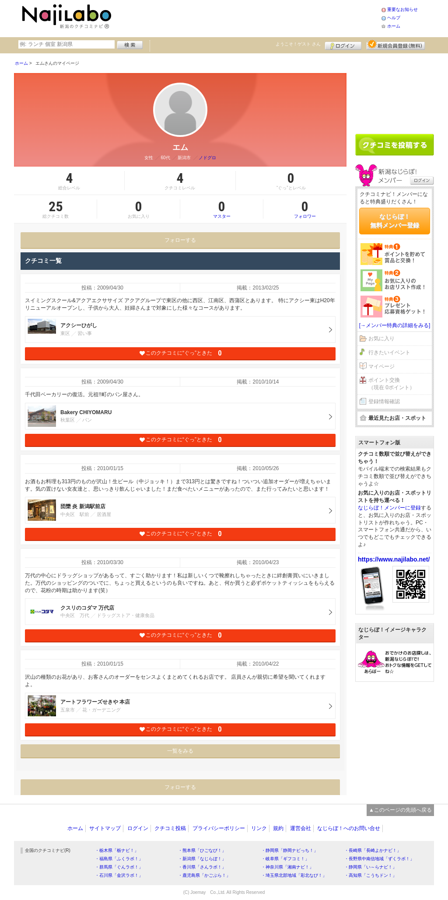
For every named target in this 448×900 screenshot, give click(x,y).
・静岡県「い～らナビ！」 (370, 867)
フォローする (180, 240)
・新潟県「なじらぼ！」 (202, 858)
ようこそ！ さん (298, 44)
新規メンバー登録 (395, 44)
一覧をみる (180, 751)
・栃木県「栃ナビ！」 (117, 850)
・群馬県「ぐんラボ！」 (119, 867)
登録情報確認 (384, 401)
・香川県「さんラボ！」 (202, 867)
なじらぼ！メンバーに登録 (389, 508)
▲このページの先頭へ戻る (400, 810)
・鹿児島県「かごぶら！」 (204, 875)
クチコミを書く (394, 145)
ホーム (393, 26)
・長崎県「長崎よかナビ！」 (372, 850)
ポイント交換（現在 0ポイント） (391, 384)
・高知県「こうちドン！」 (370, 875)
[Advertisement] (247, 17)
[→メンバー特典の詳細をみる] (394, 325)
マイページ (381, 366)
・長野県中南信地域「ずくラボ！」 (379, 858)
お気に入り (381, 338)
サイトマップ (105, 828)
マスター (221, 209)
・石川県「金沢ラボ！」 (119, 875)
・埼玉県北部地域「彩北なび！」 (294, 875)
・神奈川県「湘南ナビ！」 (287, 867)
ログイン (343, 44)
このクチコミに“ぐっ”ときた (180, 353)
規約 (278, 828)
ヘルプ (393, 17)
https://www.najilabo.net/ (394, 559)
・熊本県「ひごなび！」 (202, 850)
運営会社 (300, 828)
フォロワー (304, 209)
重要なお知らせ (402, 9)
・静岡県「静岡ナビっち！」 (289, 850)
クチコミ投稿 (170, 828)
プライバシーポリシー (218, 828)
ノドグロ (207, 157)
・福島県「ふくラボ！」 (119, 858)
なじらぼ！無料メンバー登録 (394, 221)
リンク (259, 828)
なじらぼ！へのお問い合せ (348, 828)
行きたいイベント (389, 352)
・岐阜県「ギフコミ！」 (285, 858)
